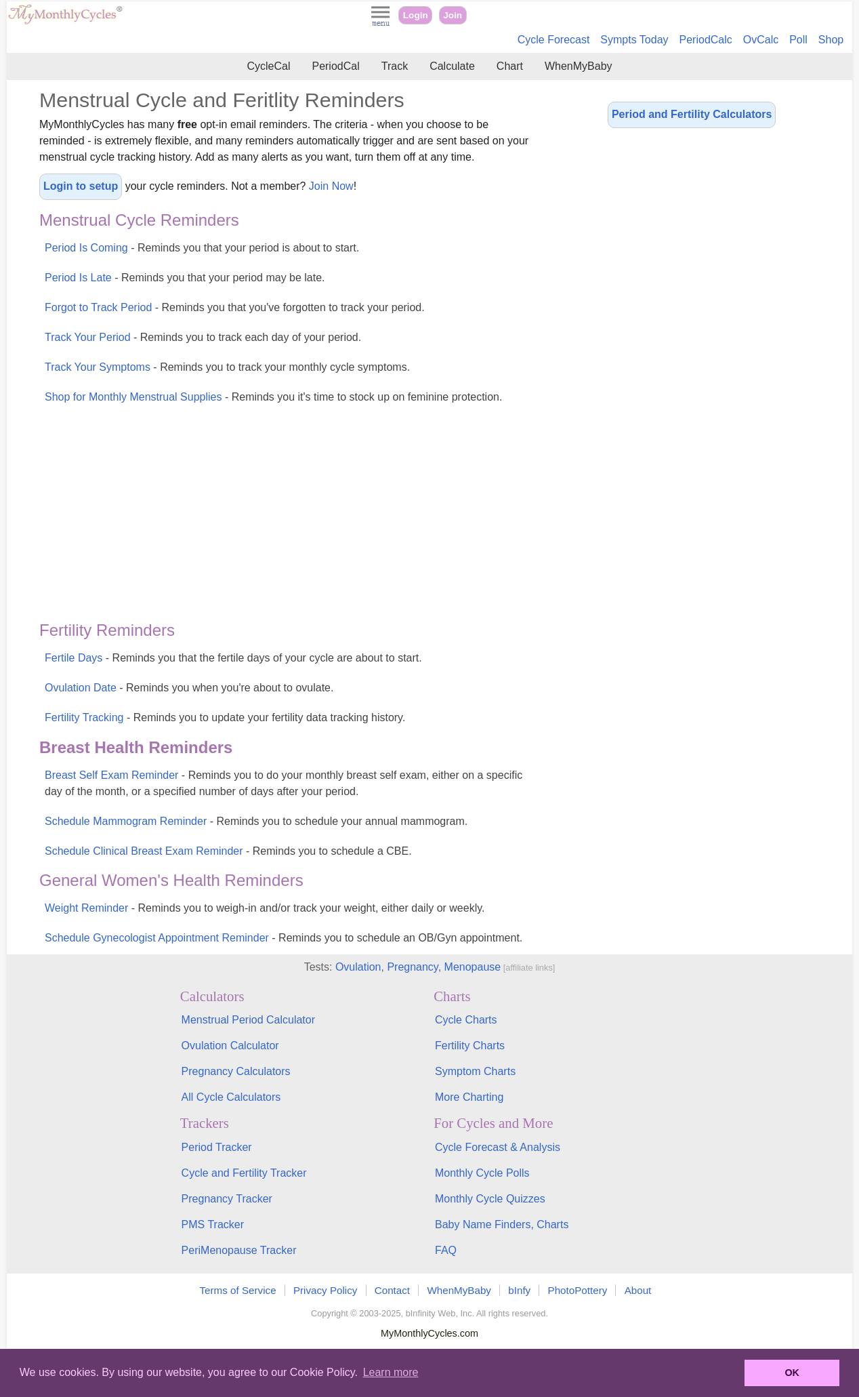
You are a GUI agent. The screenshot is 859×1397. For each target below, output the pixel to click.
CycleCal (268, 66)
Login (415, 15)
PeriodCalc (705, 39)
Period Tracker (217, 1147)
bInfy (519, 1290)
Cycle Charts (466, 1020)
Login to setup (80, 186)
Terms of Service (238, 1290)
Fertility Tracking (225, 717)
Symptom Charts (475, 1071)
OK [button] (791, 1372)
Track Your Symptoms (227, 367)
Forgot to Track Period (235, 307)
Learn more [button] (391, 1372)
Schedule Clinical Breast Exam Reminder (228, 851)
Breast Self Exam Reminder (283, 783)
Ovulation (358, 967)
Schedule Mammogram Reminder (256, 821)
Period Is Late (185, 277)
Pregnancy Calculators (236, 1071)
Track (394, 66)
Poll (798, 39)
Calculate (452, 66)
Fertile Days (233, 658)
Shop (830, 39)
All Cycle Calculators (231, 1097)
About (638, 1290)
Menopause (472, 967)
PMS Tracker (213, 1224)
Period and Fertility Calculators (692, 114)
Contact (392, 1290)
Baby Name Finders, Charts (501, 1224)
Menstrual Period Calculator (248, 1020)
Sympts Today (634, 39)
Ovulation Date (189, 687)
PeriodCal (335, 66)
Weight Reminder (264, 908)
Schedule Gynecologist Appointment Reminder (283, 938)
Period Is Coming (202, 248)
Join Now (331, 186)
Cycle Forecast (554, 39)
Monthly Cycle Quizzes (490, 1198)
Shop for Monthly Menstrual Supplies (273, 397)
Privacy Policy (325, 1290)
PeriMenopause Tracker (239, 1250)
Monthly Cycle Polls (482, 1173)
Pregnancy (412, 967)
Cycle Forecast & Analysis (497, 1147)
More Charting (469, 1097)
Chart (510, 66)
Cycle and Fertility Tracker (244, 1173)
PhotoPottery (578, 1290)
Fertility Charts (470, 1045)
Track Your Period (203, 337)
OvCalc (760, 39)
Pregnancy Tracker (227, 1198)
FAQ (446, 1250)
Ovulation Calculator (230, 1045)
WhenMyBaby (578, 66)
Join (452, 15)
